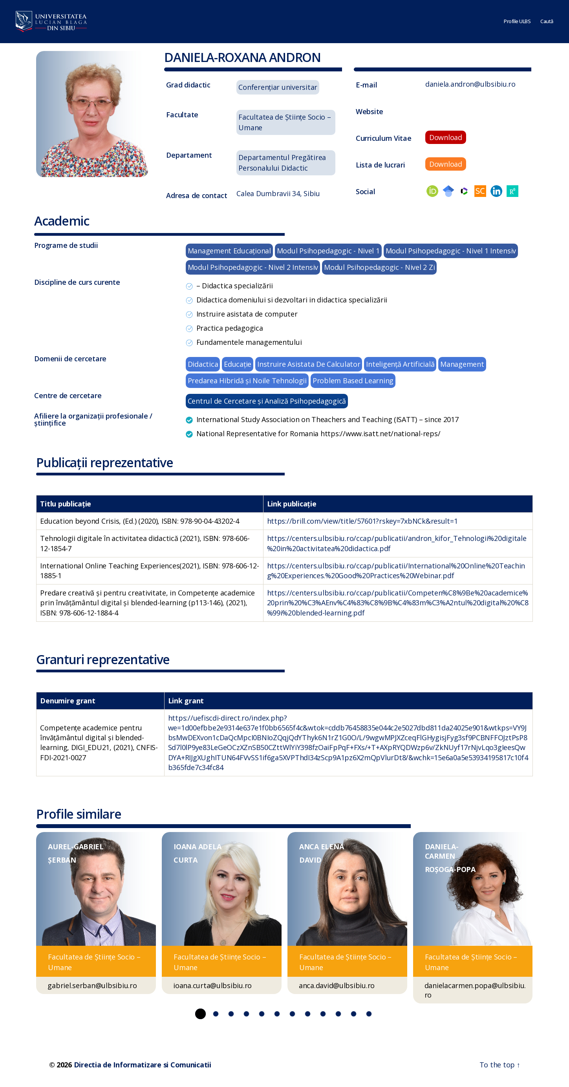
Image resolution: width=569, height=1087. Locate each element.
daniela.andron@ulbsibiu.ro (470, 84)
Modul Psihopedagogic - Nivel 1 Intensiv (451, 250)
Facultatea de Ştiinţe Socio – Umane (284, 122)
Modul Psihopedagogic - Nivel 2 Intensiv (253, 267)
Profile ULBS (517, 21)
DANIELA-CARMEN (442, 851)
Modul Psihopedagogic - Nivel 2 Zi (379, 267)
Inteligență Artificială (400, 364)
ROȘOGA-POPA (450, 869)
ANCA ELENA (321, 846)
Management (462, 364)
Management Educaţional (229, 250)
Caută (546, 21)
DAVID (310, 860)
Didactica (203, 364)
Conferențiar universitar (277, 87)
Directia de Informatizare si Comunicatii (142, 1064)
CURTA (186, 860)
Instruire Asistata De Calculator (308, 364)
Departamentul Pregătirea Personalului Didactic (282, 163)
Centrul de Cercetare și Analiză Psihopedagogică (267, 401)
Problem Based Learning (353, 380)
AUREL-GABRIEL (76, 846)
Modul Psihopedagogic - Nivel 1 (328, 250)
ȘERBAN (62, 860)
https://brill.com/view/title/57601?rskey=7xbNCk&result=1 (362, 521)
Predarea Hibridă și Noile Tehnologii (247, 380)
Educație (237, 364)
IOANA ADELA (197, 846)
